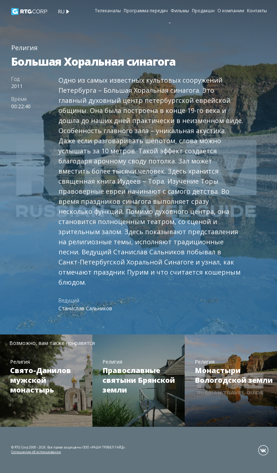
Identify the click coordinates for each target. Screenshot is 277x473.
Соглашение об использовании (36, 452)
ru (61, 11)
